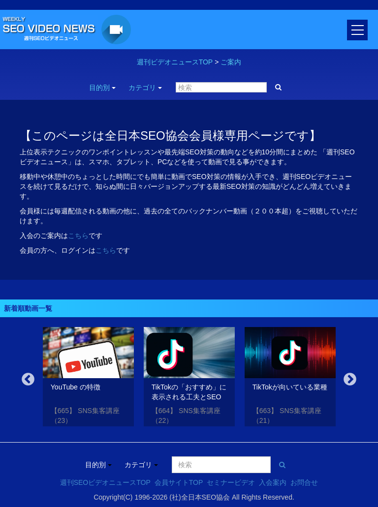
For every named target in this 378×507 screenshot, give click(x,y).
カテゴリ (145, 87)
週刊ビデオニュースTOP (175, 62)
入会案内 (272, 482)
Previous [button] (28, 379)
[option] (88, 378)
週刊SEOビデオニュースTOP (105, 482)
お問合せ (304, 482)
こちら (78, 235)
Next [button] (350, 379)
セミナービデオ (231, 482)
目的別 (102, 87)
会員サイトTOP (179, 482)
